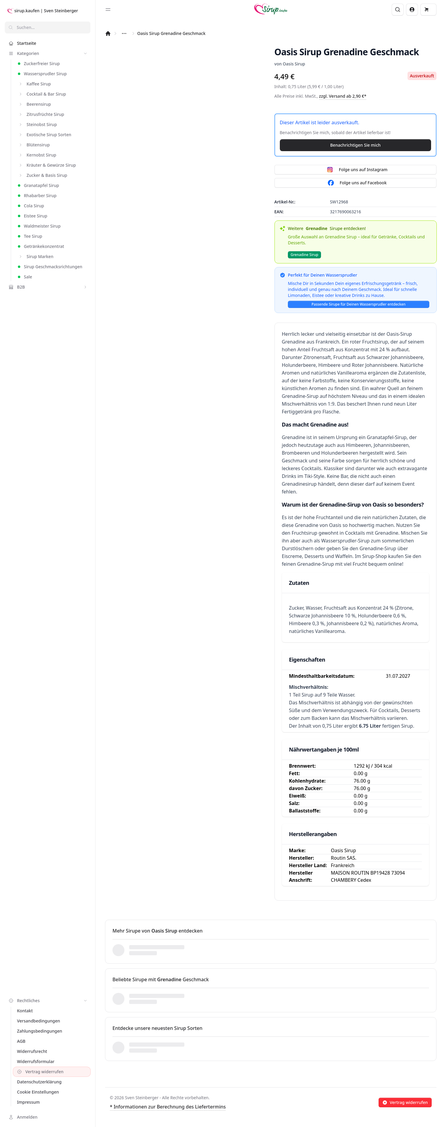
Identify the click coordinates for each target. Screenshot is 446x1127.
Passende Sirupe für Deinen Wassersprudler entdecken (358, 304)
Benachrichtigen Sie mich (355, 145)
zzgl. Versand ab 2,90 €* (342, 96)
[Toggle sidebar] (108, 10)
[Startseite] (108, 33)
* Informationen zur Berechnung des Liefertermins (168, 1106)
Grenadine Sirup (304, 254)
